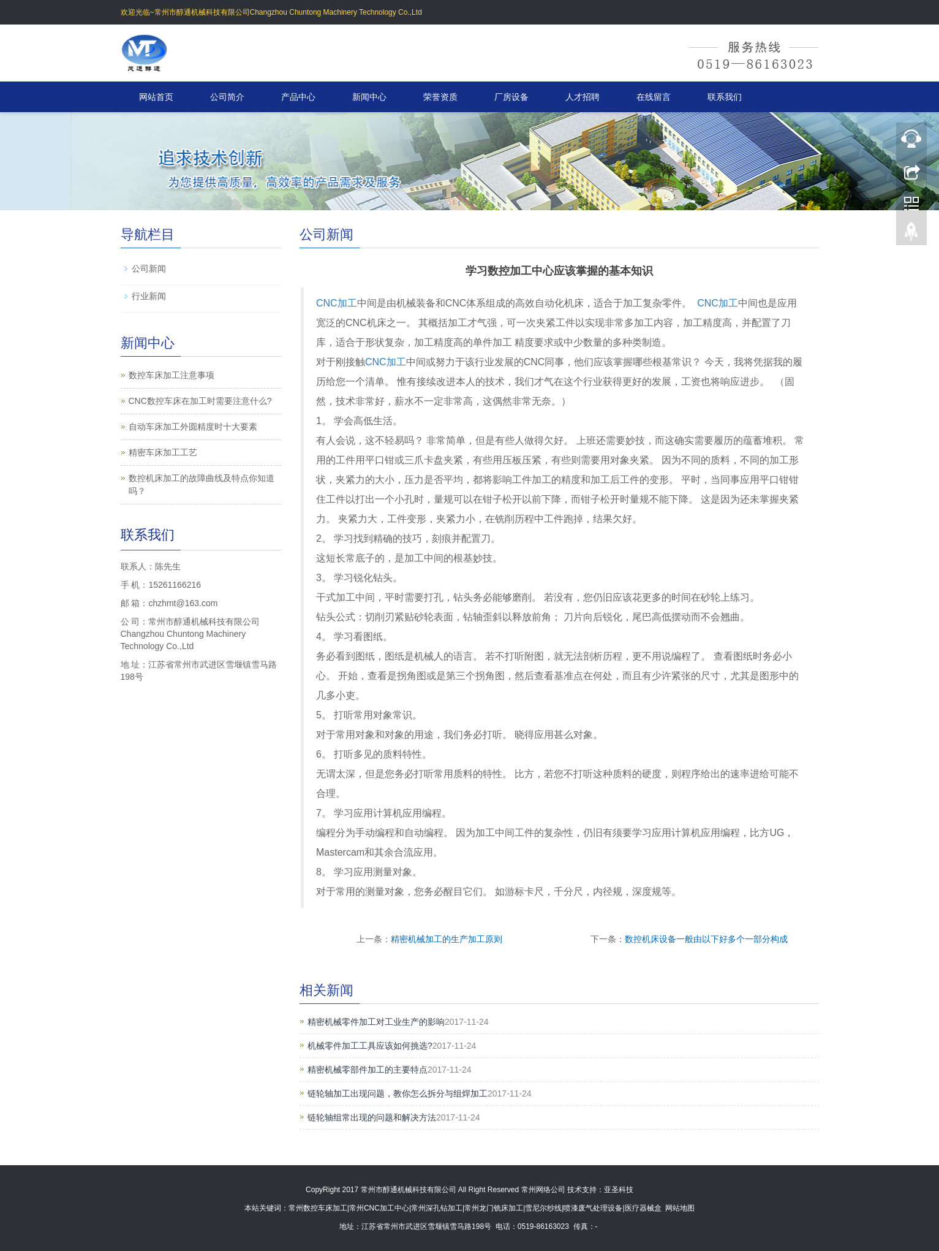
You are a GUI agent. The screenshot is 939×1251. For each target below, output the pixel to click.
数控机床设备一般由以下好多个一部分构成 (706, 939)
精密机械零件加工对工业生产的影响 (376, 1022)
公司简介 (227, 97)
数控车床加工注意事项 (171, 375)
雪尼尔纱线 (543, 1208)
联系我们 (724, 97)
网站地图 (680, 1208)
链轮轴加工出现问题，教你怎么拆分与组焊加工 (397, 1093)
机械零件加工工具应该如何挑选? (369, 1046)
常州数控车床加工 (317, 1208)
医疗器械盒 (643, 1208)
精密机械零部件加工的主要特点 (367, 1069)
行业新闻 (149, 296)
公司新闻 (149, 268)
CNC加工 (336, 303)
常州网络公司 (543, 1189)
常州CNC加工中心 (379, 1208)
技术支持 (582, 1189)
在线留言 (653, 97)
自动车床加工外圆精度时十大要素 (193, 427)
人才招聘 (582, 97)
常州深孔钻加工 (436, 1208)
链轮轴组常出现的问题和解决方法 (371, 1117)
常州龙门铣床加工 (493, 1208)
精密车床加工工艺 (163, 452)
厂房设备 (511, 97)
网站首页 (156, 97)
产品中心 (298, 97)
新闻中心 (369, 97)
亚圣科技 (618, 1189)
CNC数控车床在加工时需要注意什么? (200, 401)
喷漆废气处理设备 (593, 1208)
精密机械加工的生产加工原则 (446, 939)
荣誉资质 (440, 97)
